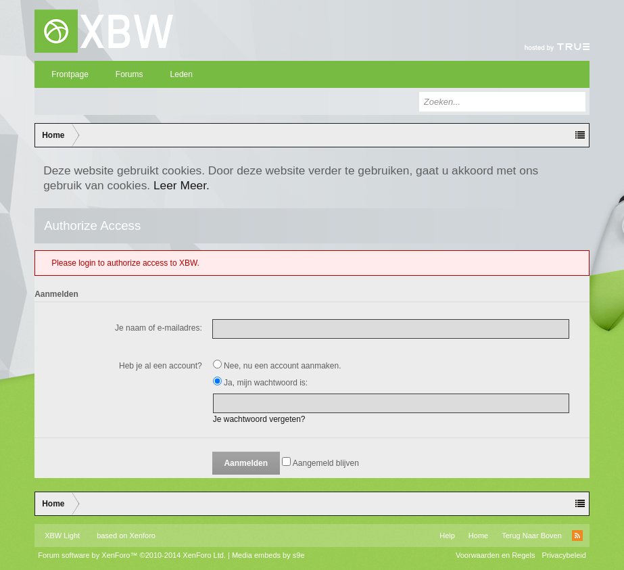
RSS (577, 535)
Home (478, 535)
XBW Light (62, 535)
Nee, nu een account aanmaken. (277, 366)
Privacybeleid (563, 555)
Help (447, 535)
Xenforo (142, 535)
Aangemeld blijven (320, 463)
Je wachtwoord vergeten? (259, 419)
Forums (129, 74)
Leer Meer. (181, 185)
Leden (181, 74)
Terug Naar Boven (532, 535)
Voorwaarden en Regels (495, 555)
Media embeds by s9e (268, 555)
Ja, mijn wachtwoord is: (260, 382)
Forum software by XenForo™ (132, 555)
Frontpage (70, 74)
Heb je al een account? (160, 366)
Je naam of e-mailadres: (158, 328)
